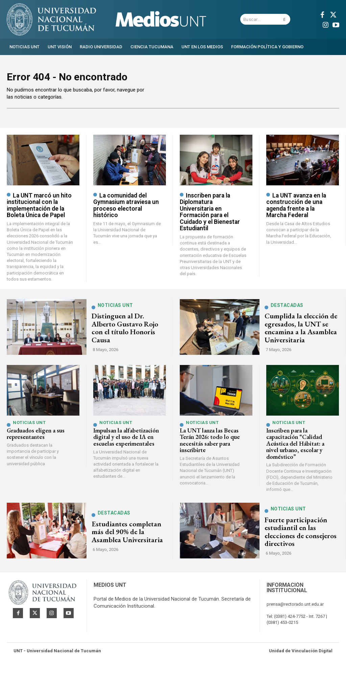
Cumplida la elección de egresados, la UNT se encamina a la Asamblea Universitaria (299, 340)
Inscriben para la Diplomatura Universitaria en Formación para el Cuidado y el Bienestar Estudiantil (213, 222)
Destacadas (287, 319)
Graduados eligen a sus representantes (34, 446)
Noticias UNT (115, 322)
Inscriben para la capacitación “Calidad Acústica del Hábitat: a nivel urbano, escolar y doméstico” (299, 455)
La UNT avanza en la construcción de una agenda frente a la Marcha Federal (295, 219)
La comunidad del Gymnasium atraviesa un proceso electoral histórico (125, 219)
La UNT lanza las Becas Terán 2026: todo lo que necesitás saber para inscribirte (209, 452)
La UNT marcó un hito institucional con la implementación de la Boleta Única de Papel (38, 219)
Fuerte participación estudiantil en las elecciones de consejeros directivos (300, 542)
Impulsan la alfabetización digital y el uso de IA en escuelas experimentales (123, 449)
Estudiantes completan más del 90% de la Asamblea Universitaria (125, 543)
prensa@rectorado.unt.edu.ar (295, 621)
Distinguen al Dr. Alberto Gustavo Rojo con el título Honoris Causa (129, 340)
